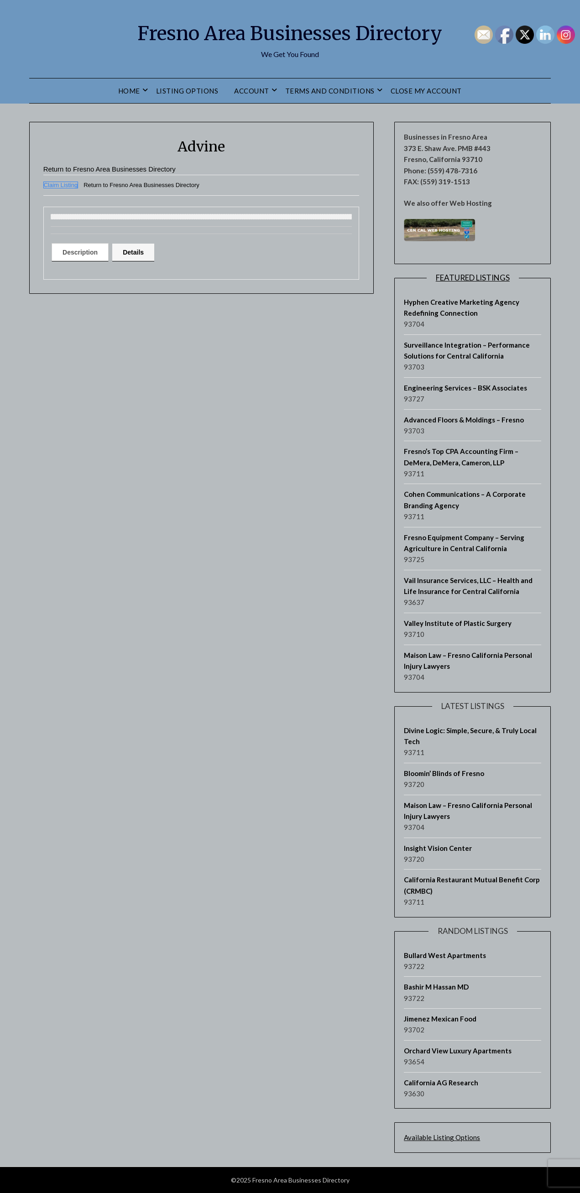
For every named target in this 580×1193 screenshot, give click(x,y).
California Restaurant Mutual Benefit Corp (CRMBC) (472, 885)
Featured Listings (473, 277)
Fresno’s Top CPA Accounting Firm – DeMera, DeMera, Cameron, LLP (461, 456)
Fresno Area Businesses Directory (290, 32)
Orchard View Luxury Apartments (458, 1051)
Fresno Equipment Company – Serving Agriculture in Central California (464, 542)
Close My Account (426, 91)
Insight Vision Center (438, 848)
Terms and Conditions (330, 91)
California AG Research (441, 1082)
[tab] (83, 252)
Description (83, 252)
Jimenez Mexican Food (440, 1019)
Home (129, 91)
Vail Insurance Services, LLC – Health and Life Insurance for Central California (468, 585)
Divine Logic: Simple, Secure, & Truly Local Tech (470, 735)
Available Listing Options (442, 1137)
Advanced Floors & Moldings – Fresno (464, 420)
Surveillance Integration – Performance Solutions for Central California (467, 350)
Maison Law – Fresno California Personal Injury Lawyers (468, 660)
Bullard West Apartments (445, 955)
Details (142, 252)
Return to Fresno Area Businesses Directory (114, 169)
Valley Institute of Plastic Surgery (458, 623)
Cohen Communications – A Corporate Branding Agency (465, 499)
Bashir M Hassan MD (436, 987)
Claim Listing (61, 185)
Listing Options (187, 91)
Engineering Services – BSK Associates (465, 388)
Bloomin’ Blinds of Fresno (444, 773)
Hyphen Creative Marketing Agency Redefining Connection (461, 307)
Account (251, 91)
